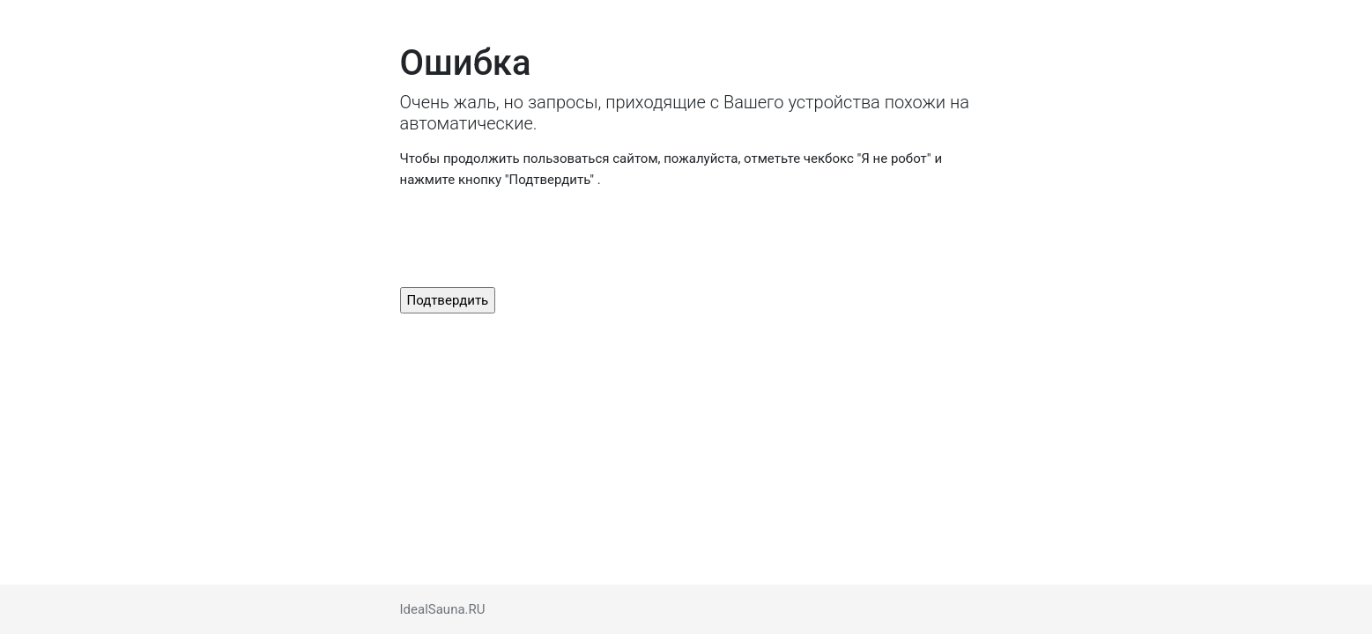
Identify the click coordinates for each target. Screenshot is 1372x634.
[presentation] (534, 238)
